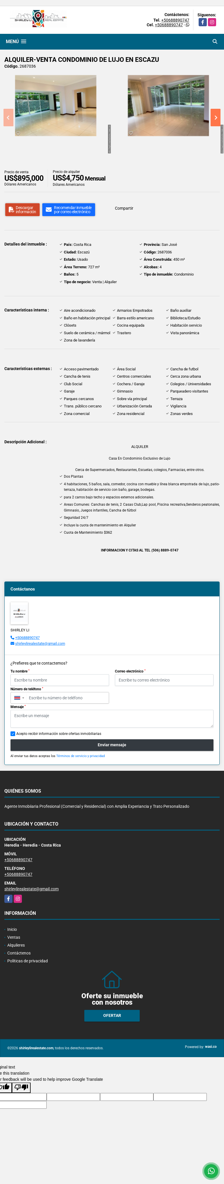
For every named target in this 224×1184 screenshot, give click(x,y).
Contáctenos (19, 953)
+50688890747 (175, 20)
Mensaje (18, 707)
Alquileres (16, 945)
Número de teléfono (26, 689)
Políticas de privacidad (27, 961)
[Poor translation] (21, 1088)
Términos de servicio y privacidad (80, 756)
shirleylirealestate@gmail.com (40, 643)
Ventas (13, 937)
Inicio (12, 929)
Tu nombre (19, 671)
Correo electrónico (130, 671)
